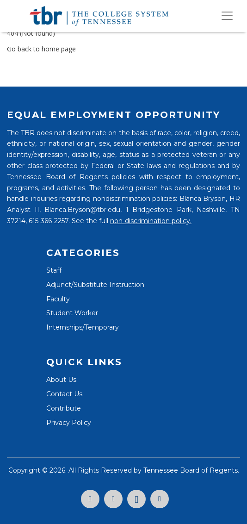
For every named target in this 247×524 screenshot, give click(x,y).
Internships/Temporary (82, 327)
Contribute (63, 408)
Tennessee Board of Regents (190, 470)
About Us (61, 379)
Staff (54, 270)
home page (59, 48)
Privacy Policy (68, 422)
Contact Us (64, 394)
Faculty (58, 299)
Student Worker (72, 313)
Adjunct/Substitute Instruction (95, 285)
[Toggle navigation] (227, 16)
